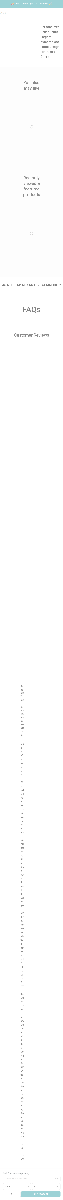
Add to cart (41, 1194)
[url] (22, 721)
